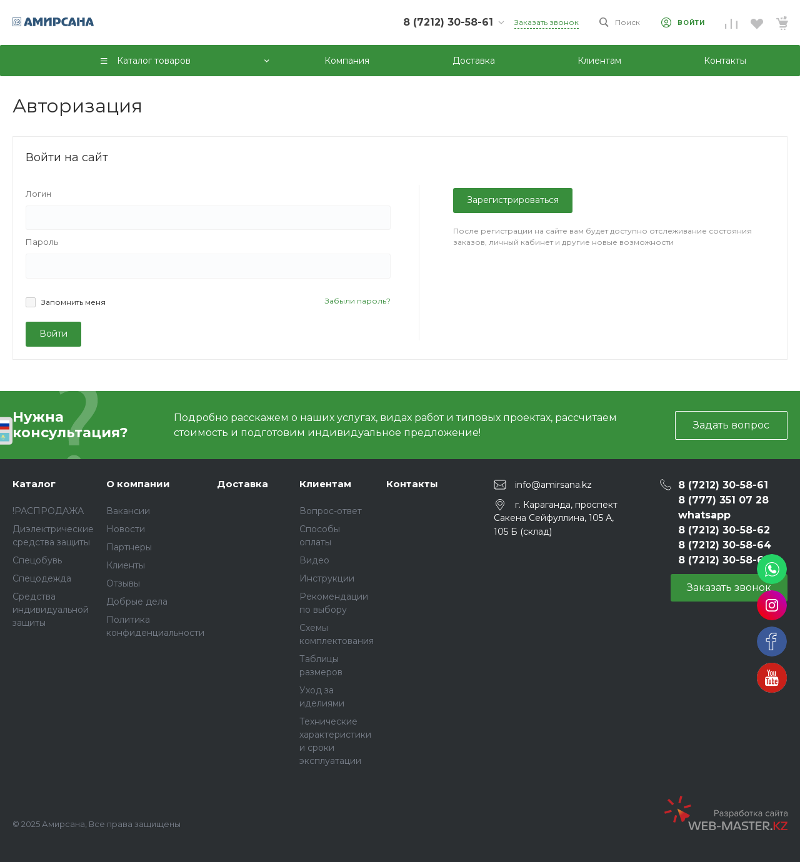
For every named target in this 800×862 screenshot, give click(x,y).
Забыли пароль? (358, 300)
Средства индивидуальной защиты (50, 609)
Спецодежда (41, 578)
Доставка (242, 484)
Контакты (412, 484)
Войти (53, 333)
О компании (138, 484)
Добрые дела (137, 601)
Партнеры (129, 547)
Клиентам (325, 484)
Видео (314, 560)
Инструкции (326, 578)
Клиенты (125, 565)
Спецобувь (37, 560)
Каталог (34, 484)
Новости (125, 529)
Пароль (42, 242)
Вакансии (128, 511)
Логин (38, 194)
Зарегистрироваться (513, 200)
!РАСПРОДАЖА (48, 511)
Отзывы (123, 583)
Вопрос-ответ (330, 511)
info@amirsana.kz (553, 484)
